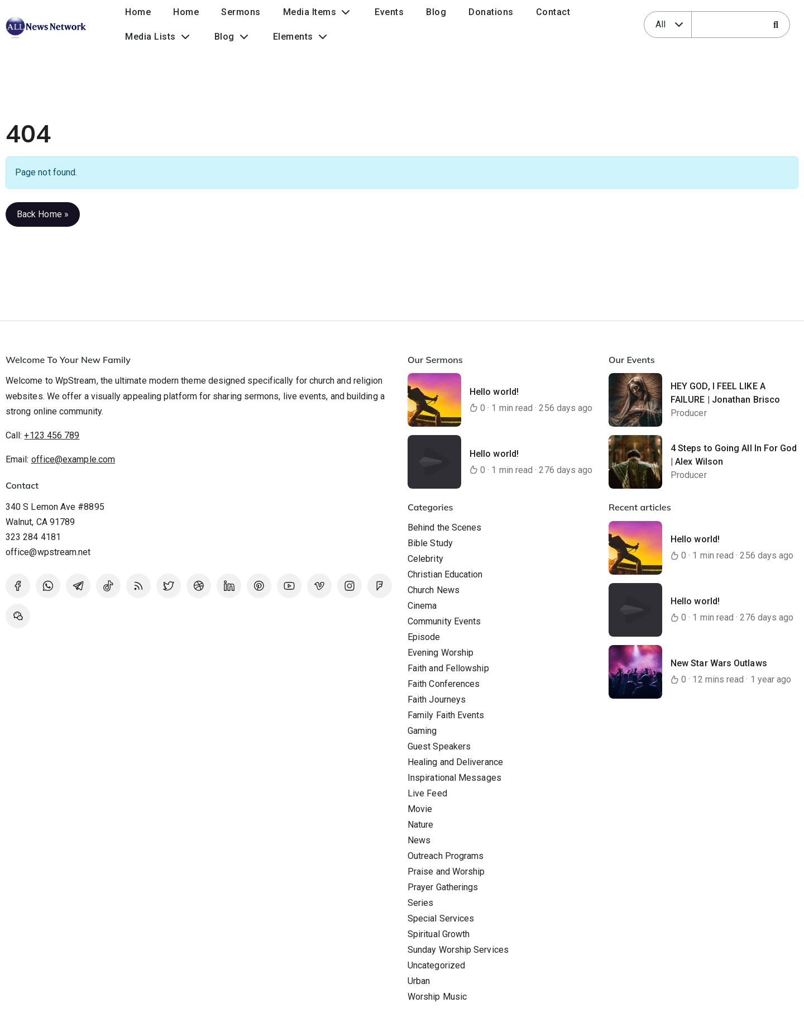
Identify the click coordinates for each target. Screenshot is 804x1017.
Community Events (444, 621)
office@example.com (73, 459)
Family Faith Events (446, 715)
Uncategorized (436, 965)
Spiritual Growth (439, 934)
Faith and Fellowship (448, 668)
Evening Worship (440, 652)
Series (420, 902)
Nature (420, 824)
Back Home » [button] (43, 214)
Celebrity (425, 558)
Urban (419, 981)
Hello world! (494, 391)
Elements (293, 36)
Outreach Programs (446, 856)
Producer (689, 413)
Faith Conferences (444, 684)
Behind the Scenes (444, 527)
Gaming (422, 730)
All (660, 24)
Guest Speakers (439, 746)
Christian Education (445, 574)
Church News (434, 590)
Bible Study (430, 543)
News (419, 840)
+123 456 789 (51, 435)
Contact (553, 12)
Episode (424, 637)
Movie (420, 809)
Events (389, 12)
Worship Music (437, 996)
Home (138, 12)
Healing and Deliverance (455, 762)
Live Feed (427, 793)
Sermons (241, 12)
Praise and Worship (446, 871)
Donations (491, 12)
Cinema (422, 605)
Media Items (310, 12)
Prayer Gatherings (443, 887)
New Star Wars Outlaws (719, 663)
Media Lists (150, 36)
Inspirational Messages (454, 777)
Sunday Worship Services (458, 949)
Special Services (441, 918)
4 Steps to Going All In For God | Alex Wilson (734, 455)
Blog (436, 12)
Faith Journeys (437, 699)
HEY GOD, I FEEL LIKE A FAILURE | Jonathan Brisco (725, 393)
